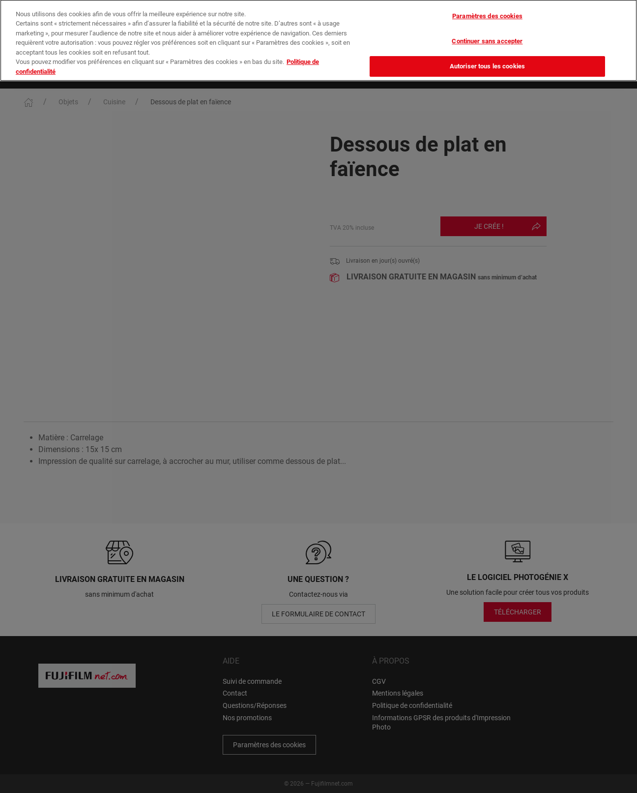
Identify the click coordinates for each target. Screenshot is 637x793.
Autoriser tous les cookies (487, 55)
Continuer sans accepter (487, 29)
